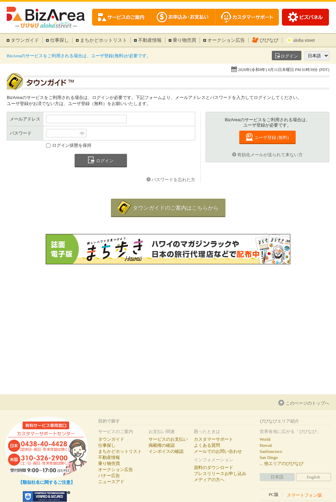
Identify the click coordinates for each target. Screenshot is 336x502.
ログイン (289, 56)
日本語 (277, 476)
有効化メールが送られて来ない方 (270, 154)
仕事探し (59, 40)
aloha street (304, 40)
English (313, 476)
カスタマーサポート (213, 439)
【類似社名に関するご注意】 (46, 482)
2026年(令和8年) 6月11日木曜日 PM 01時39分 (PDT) (283, 69)
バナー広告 (109, 475)
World (265, 439)
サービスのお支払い (168, 439)
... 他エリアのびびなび (281, 463)
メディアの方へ (209, 479)
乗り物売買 (184, 40)
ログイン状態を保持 (71, 145)
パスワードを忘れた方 (173, 179)
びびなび (269, 40)
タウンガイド (25, 40)
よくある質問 (207, 445)
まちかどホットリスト (103, 40)
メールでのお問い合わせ (218, 451)
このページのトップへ (307, 403)
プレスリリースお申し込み (220, 473)
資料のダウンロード (213, 467)
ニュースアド (111, 481)
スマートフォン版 (304, 494)
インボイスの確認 (166, 451)
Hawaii (266, 445)
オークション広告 (226, 40)
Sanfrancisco (271, 451)
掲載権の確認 (162, 445)
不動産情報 (150, 40)
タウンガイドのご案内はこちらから (176, 208)
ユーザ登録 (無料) (271, 137)
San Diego (269, 457)
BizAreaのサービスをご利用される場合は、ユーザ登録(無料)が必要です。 (79, 55)
